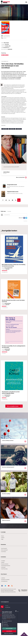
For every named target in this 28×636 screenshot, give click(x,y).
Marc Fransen (6, 42)
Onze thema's (3, 551)
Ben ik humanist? (4, 548)
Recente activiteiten (4, 564)
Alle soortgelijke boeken (12, 406)
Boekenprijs (3, 567)
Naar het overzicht (6, 11)
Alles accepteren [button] (9, 628)
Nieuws (2, 536)
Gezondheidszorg (4, 581)
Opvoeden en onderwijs (5, 579)
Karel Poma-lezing (4, 568)
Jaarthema (3, 578)
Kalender (2, 537)
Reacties (4, 38)
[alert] (9, 622)
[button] (9, 633)
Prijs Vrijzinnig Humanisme (5, 565)
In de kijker (3, 560)
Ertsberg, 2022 (7, 45)
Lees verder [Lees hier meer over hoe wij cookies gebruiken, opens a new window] (8, 618)
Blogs (2, 539)
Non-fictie (7, 44)
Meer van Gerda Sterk (20, 177)
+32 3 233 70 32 (7, 607)
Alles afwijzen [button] (9, 631)
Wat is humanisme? (4, 550)
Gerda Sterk (10, 49)
